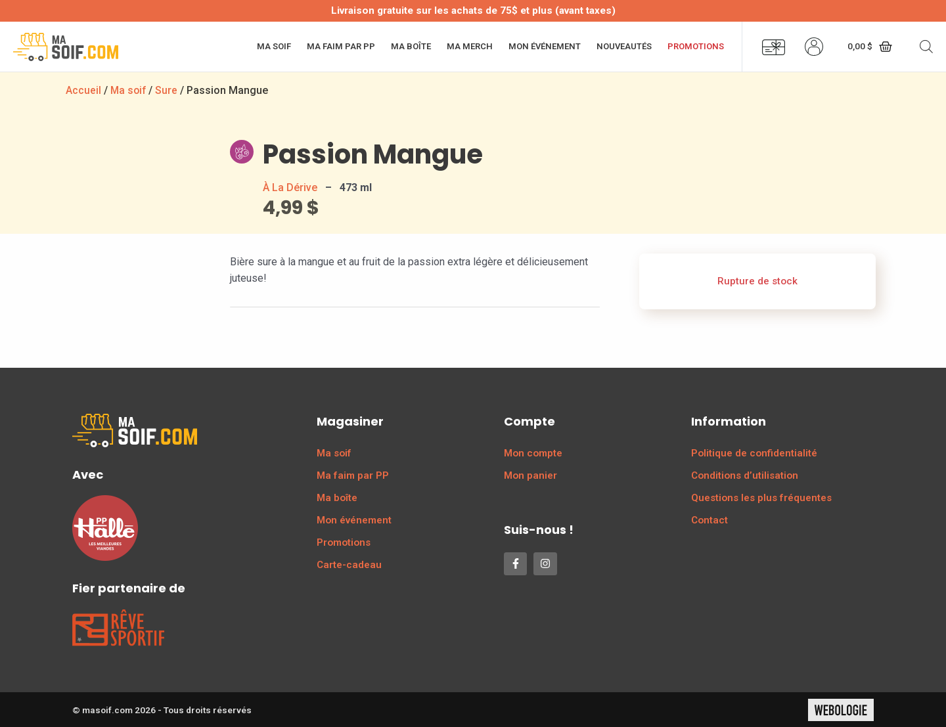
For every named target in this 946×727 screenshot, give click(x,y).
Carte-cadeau (349, 564)
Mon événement (544, 46)
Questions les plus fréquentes (761, 497)
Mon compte (533, 452)
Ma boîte (411, 46)
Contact (709, 519)
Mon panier (530, 475)
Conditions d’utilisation (744, 475)
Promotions (695, 46)
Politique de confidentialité (754, 452)
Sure (168, 90)
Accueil (83, 90)
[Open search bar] (926, 46)
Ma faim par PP (341, 46)
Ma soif (274, 46)
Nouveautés (624, 46)
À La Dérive (290, 187)
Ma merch (470, 46)
